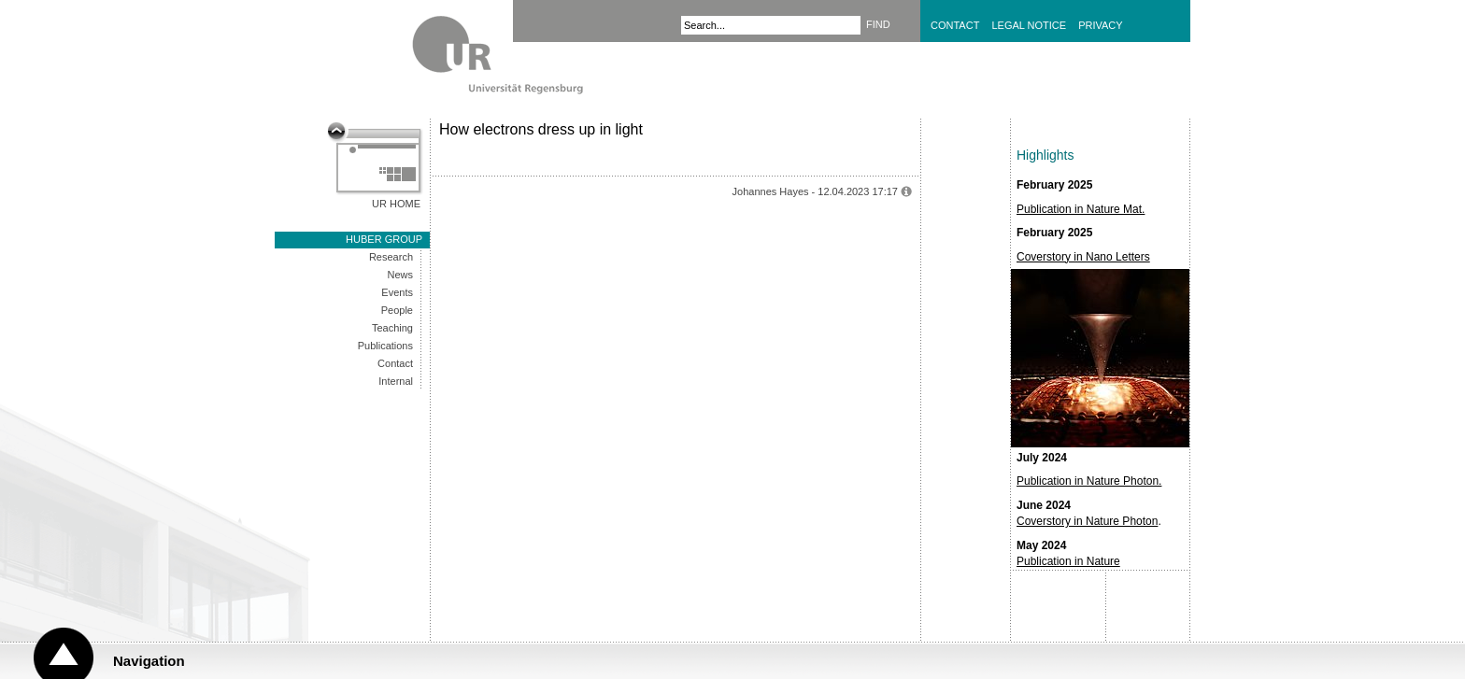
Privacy (1100, 25)
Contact (955, 25)
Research (391, 256)
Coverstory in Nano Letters (1083, 256)
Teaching (392, 327)
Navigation (149, 661)
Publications (385, 345)
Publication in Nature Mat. (1081, 209)
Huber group (384, 239)
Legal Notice (1028, 25)
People (397, 310)
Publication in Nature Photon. (1089, 481)
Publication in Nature (1068, 561)
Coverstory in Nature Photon (1087, 521)
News (400, 274)
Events (397, 292)
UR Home (396, 203)
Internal (395, 381)
